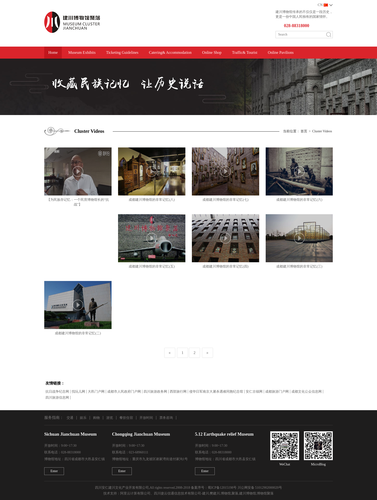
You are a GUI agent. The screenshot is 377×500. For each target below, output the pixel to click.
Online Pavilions (281, 52)
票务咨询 (166, 418)
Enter (54, 471)
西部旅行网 (178, 391)
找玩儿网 (78, 391)
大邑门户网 (96, 391)
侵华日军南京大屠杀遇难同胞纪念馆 (216, 391)
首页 (304, 131)
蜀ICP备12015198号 (222, 487)
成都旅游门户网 (277, 391)
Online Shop (211, 52)
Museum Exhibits (81, 52)
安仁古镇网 (254, 391)
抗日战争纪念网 (57, 391)
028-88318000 (296, 25)
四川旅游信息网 (57, 397)
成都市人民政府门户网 (124, 391)
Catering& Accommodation (170, 52)
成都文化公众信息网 (306, 391)
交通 (70, 418)
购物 (96, 418)
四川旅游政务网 (155, 391)
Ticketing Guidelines (122, 52)
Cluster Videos (322, 131)
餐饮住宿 (126, 418)
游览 (109, 418)
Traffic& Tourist (244, 52)
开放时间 (146, 418)
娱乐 (83, 418)
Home (53, 52)
